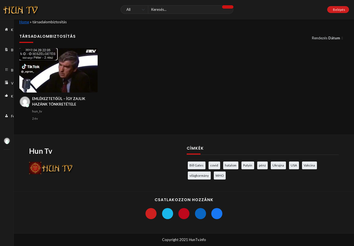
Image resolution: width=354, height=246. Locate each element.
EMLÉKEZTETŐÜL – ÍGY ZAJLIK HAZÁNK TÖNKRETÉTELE (58, 101)
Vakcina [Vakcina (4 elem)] (309, 165)
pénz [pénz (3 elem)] (262, 165)
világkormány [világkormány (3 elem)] (199, 175)
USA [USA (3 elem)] (294, 165)
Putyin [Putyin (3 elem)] (247, 165)
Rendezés (326, 38)
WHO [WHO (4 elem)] (219, 175)
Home (24, 22)
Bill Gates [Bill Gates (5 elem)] (196, 165)
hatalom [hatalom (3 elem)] (230, 165)
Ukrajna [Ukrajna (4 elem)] (278, 165)
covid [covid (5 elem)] (214, 165)
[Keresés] (177, 9)
